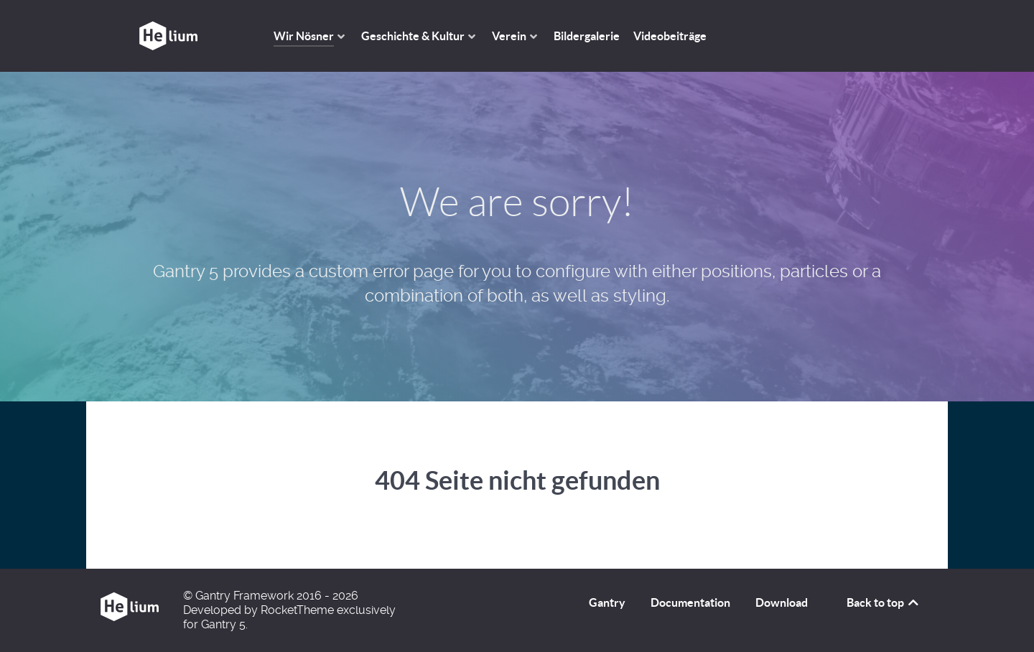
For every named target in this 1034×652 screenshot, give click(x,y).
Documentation (690, 602)
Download (781, 602)
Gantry (607, 602)
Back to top (884, 602)
